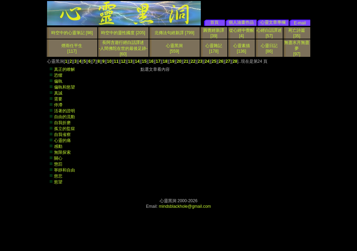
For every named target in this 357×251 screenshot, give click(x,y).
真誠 (58, 93)
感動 (58, 146)
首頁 (214, 22)
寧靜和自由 (64, 170)
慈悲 (58, 176)
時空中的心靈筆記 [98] (72, 32)
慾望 (58, 182)
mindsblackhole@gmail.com (185, 206)
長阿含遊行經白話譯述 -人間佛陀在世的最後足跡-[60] (123, 48)
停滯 (58, 104)
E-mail (300, 23)
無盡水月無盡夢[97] (296, 48)
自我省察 (62, 134)
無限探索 (62, 152)
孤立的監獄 (64, 128)
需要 (58, 99)
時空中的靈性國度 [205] (123, 32)
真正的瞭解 (64, 69)
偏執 (58, 81)
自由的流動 (64, 116)
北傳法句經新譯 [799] (174, 32)
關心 (58, 158)
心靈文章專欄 (273, 22)
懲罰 (58, 164)
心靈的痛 (62, 140)
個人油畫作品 (241, 22)
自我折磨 (62, 122)
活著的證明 (64, 110)
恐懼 (58, 75)
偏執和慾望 (64, 87)
